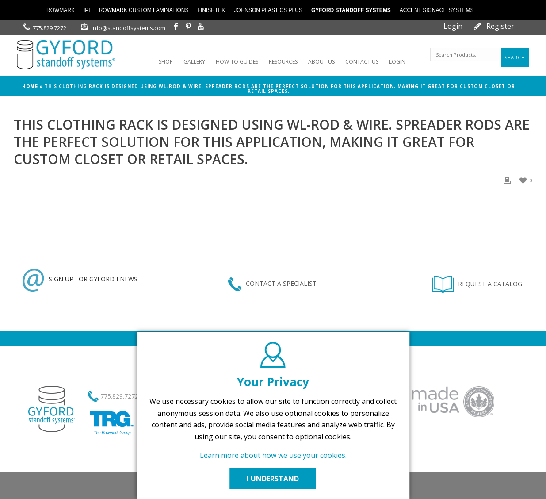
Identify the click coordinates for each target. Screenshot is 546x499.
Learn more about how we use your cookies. (273, 455)
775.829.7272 (49, 28)
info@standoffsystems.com (128, 28)
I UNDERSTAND (273, 479)
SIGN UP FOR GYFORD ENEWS (80, 279)
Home (30, 86)
